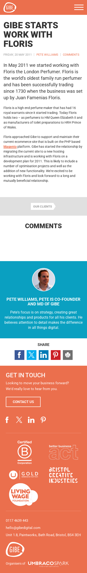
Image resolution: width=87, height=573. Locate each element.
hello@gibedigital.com (23, 528)
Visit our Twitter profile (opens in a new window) (19, 420)
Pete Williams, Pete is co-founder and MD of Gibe (43, 301)
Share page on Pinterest (56, 355)
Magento (10, 146)
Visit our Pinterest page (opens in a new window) (43, 420)
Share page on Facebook (19, 355)
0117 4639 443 (17, 521)
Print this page (68, 355)
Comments (71, 54)
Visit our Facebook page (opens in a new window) (7, 420)
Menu (79, 7)
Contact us (23, 402)
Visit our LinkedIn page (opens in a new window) (31, 420)
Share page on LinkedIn (43, 355)
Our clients (42, 206)
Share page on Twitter (31, 355)
